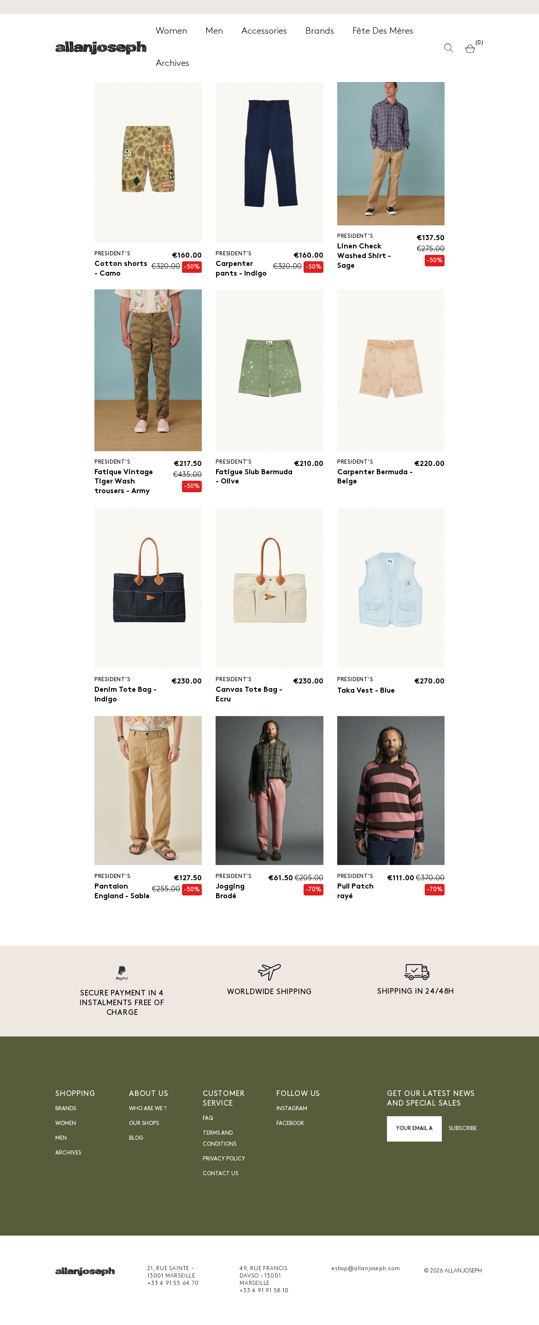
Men (61, 1139)
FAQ (208, 1119)
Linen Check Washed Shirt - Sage (364, 256)
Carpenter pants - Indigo (241, 268)
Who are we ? (147, 1110)
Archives (68, 1154)
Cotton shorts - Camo (120, 268)
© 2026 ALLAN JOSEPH (453, 1272)
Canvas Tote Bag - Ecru (249, 695)
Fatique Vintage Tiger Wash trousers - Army (123, 482)
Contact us (220, 1175)
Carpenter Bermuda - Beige (375, 477)
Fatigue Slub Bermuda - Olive (254, 477)
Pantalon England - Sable (122, 892)
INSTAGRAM (291, 1110)
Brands (65, 1110)
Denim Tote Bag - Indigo (125, 695)
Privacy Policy (224, 1160)
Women (65, 1124)
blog (136, 1139)
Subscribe (463, 1129)
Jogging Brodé (230, 892)
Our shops (144, 1124)
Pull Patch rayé (355, 892)
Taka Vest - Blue (366, 691)
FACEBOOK (290, 1124)
